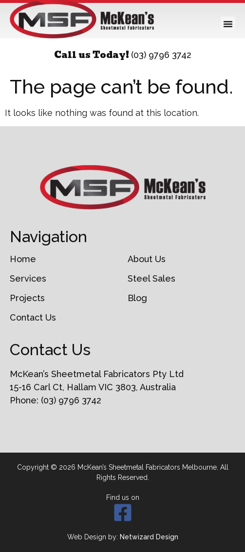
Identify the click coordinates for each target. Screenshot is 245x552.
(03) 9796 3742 (161, 55)
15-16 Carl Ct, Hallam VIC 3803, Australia (93, 387)
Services (28, 279)
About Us (147, 259)
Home (23, 259)
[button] (228, 24)
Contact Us (33, 318)
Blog (137, 298)
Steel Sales (151, 279)
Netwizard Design (149, 537)
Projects (27, 298)
